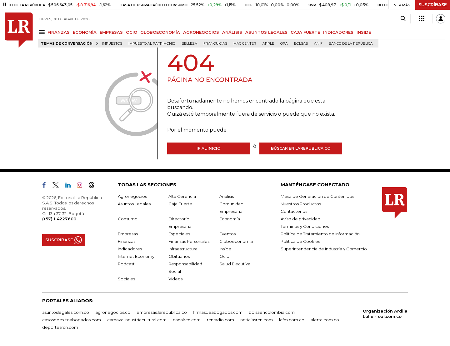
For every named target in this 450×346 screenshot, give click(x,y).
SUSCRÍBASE (432, 5)
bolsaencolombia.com (272, 312)
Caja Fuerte (180, 203)
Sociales (126, 278)
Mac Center (244, 44)
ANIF (318, 44)
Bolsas (301, 44)
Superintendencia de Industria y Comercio (324, 248)
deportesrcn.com (60, 327)
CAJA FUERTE (305, 32)
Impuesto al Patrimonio (151, 44)
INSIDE (364, 32)
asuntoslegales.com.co (65, 312)
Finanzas (126, 241)
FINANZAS (59, 32)
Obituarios (179, 256)
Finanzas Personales (188, 241)
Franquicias (215, 44)
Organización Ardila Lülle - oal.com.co (385, 313)
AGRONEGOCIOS (201, 32)
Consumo (128, 218)
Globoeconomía (236, 241)
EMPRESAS (111, 32)
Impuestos (112, 44)
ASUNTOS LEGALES (266, 32)
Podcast (126, 263)
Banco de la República (351, 44)
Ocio (224, 256)
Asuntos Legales (134, 203)
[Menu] (43, 32)
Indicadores (130, 248)
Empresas (128, 233)
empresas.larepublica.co (162, 312)
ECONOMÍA (85, 32)
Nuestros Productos (301, 203)
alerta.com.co (325, 319)
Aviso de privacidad (300, 218)
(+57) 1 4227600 (59, 218)
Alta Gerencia (182, 196)
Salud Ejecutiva (234, 263)
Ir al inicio (209, 148)
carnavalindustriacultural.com (137, 319)
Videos (175, 278)
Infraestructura (183, 248)
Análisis (226, 196)
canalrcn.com (187, 319)
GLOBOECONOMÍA (160, 32)
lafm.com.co (291, 319)
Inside (225, 248)
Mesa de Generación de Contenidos (317, 196)
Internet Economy (136, 256)
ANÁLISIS (232, 32)
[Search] (403, 19)
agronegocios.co (112, 312)
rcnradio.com (220, 319)
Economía (229, 218)
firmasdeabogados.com (217, 312)
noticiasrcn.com (256, 319)
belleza (189, 44)
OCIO (131, 32)
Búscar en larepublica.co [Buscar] (301, 148)
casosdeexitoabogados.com (71, 319)
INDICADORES (338, 32)
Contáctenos (294, 211)
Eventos (227, 233)
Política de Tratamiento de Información (320, 233)
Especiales (179, 233)
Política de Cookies (300, 241)
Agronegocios (132, 196)
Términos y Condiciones (305, 226)
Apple (268, 44)
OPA (284, 44)
